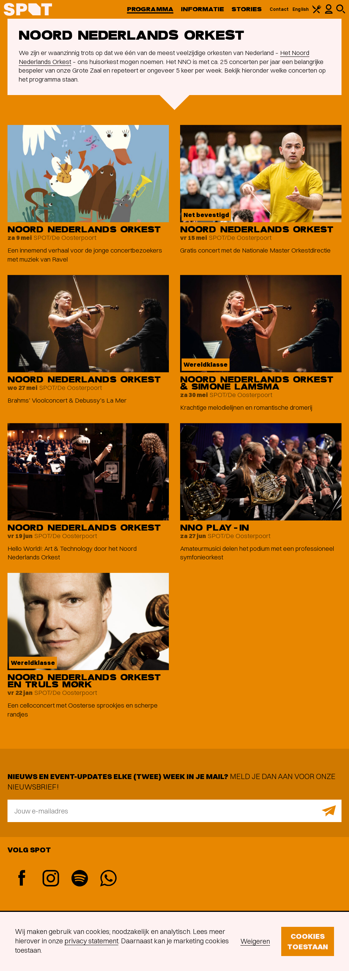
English (300, 9)
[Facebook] (21, 878)
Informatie (202, 9)
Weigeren (255, 941)
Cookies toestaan (307, 941)
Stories (246, 9)
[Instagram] (50, 879)
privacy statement (91, 941)
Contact (279, 9)
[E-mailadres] (174, 811)
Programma (150, 9)
